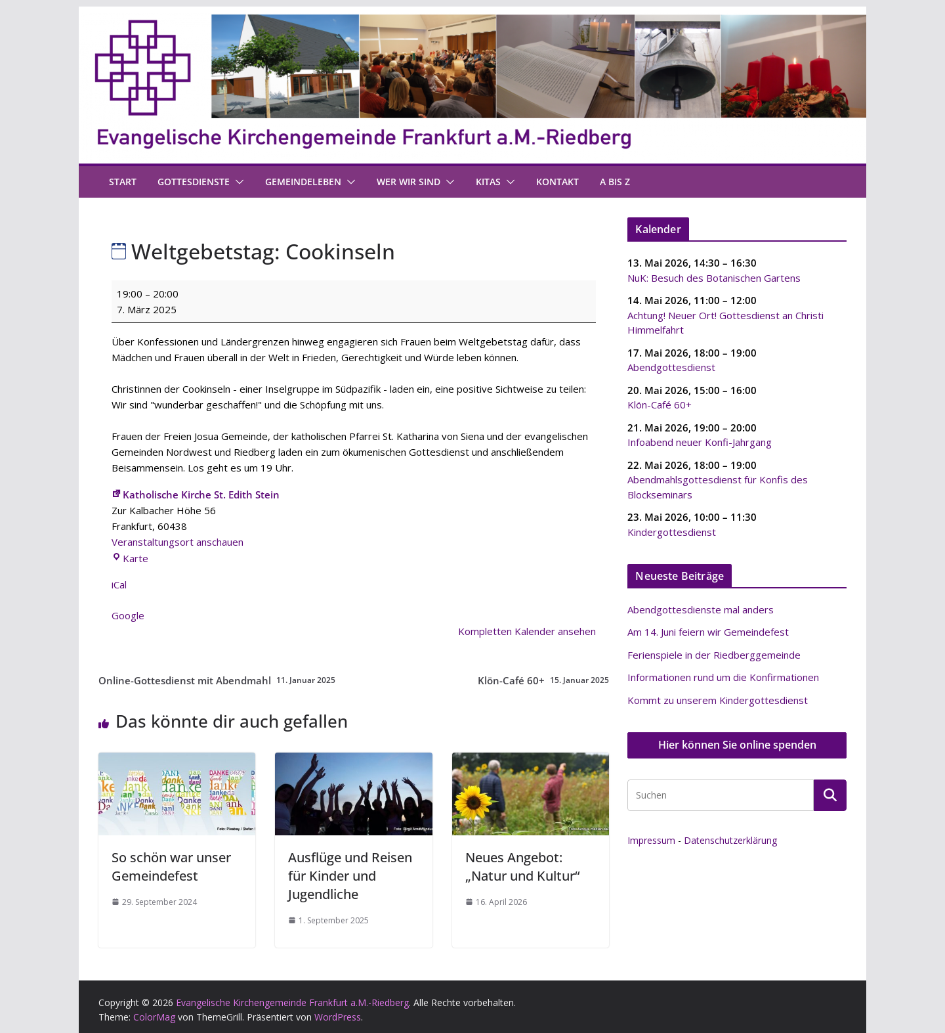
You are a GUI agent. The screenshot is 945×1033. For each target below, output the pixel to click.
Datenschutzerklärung (730, 840)
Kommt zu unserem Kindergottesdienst (717, 700)
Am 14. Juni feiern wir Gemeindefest (708, 631)
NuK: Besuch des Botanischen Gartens (714, 277)
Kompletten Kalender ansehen (527, 631)
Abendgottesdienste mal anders (700, 609)
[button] (237, 182)
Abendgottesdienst (671, 367)
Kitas (488, 181)
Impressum (651, 840)
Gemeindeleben (303, 181)
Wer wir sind (408, 181)
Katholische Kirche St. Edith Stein (196, 494)
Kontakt (557, 181)
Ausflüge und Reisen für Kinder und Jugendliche (350, 875)
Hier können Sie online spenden (737, 744)
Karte (130, 558)
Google (128, 615)
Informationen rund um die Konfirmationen (723, 677)
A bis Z (615, 181)
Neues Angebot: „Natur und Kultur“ (522, 866)
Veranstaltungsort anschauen (177, 541)
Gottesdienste (194, 181)
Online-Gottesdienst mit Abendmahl (216, 680)
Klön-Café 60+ (543, 680)
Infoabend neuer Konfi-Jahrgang (699, 442)
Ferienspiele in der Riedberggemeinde (714, 654)
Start (122, 181)
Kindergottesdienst (671, 531)
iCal (119, 584)
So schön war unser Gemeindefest (171, 866)
